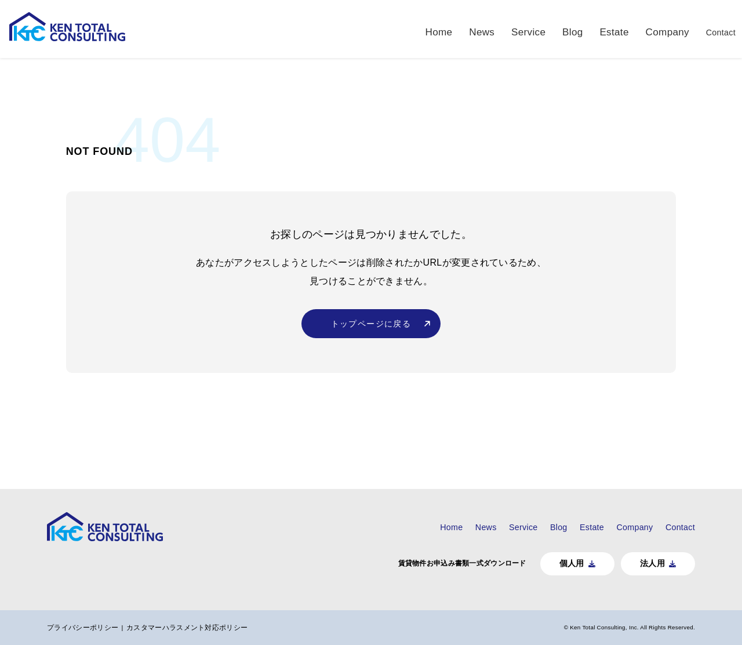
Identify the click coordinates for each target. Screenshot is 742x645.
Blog (570, 29)
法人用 (647, 562)
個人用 (565, 562)
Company (661, 29)
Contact (715, 29)
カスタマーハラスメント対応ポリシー (193, 627)
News (483, 29)
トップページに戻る (371, 331)
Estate (610, 29)
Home (442, 29)
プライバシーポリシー (87, 627)
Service (528, 29)
